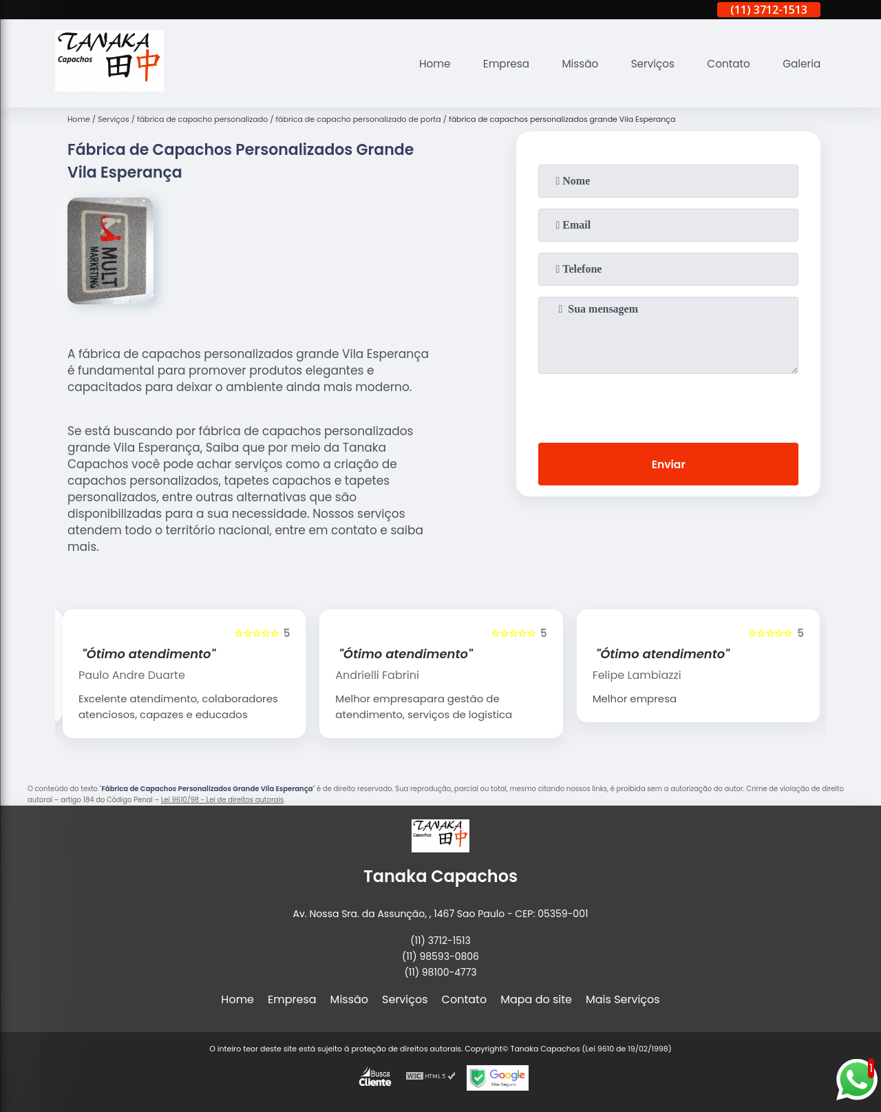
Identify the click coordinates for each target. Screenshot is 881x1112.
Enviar (668, 465)
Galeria (800, 64)
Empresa (495, 64)
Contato (725, 64)
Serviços (647, 64)
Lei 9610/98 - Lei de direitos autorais (222, 800)
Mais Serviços (623, 999)
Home (421, 64)
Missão (572, 64)
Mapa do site (536, 999)
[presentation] (668, 405)
